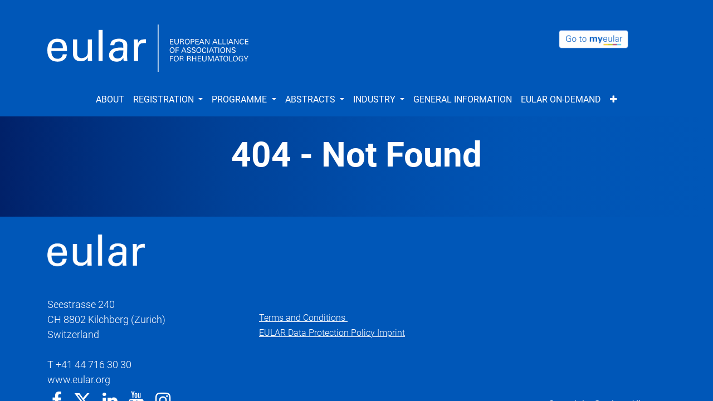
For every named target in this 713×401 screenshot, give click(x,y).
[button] (613, 100)
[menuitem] (110, 100)
